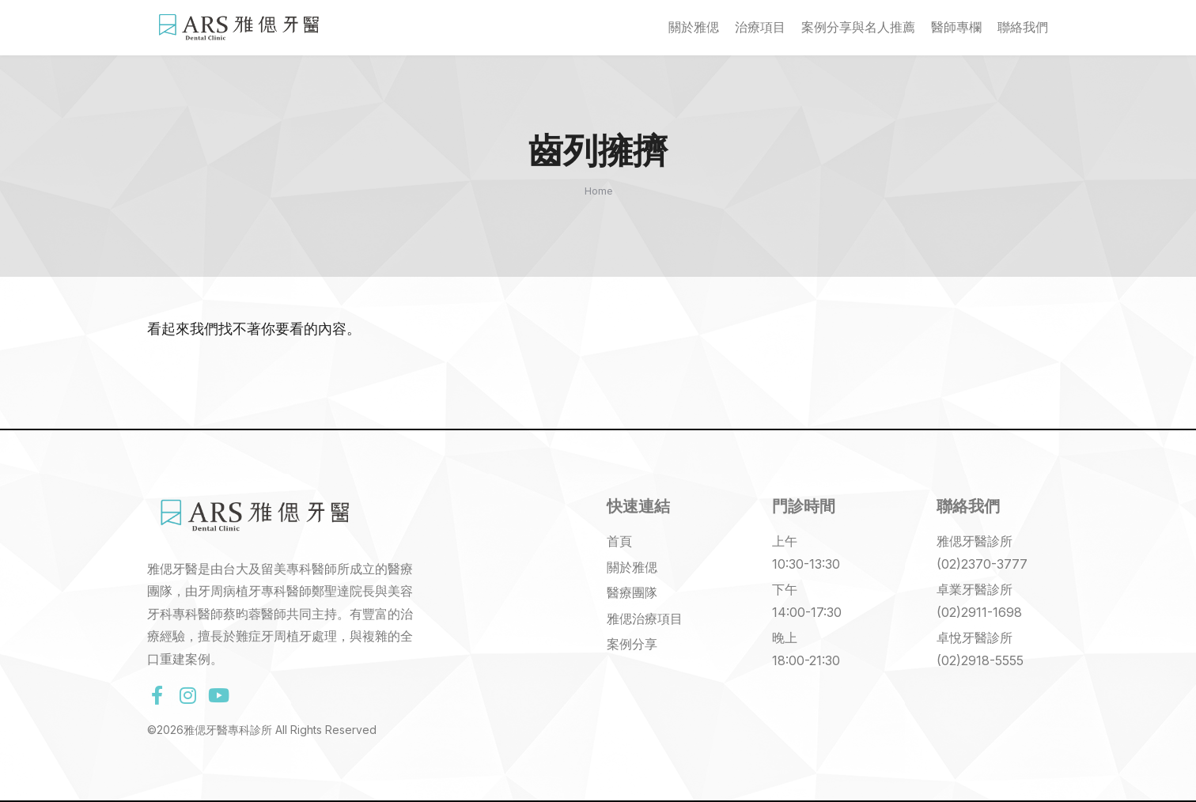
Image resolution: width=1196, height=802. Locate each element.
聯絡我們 (1022, 27)
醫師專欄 (956, 27)
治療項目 (760, 27)
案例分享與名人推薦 (858, 27)
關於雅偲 (693, 27)
